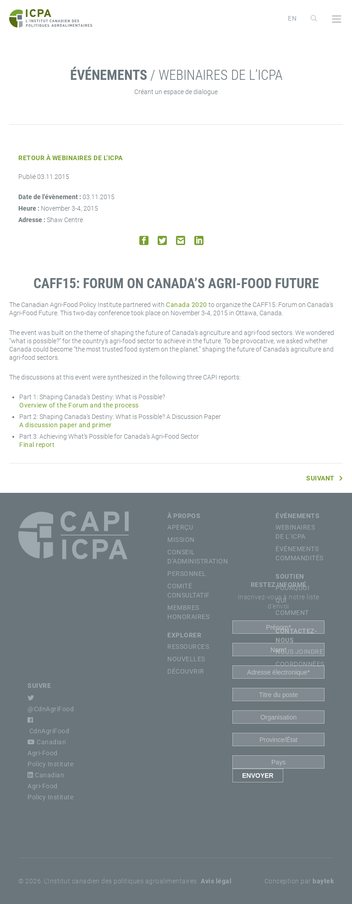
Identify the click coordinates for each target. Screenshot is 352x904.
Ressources (188, 646)
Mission (181, 539)
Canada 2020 (186, 304)
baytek (323, 881)
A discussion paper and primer (65, 425)
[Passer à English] (292, 18)
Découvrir (185, 671)
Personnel (186, 573)
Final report (37, 444)
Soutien (289, 576)
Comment (292, 612)
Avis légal (216, 881)
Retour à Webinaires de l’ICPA (70, 158)
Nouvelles (186, 659)
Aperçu (180, 527)
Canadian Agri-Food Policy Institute (50, 753)
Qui (281, 600)
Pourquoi (292, 588)
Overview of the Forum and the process (79, 405)
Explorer (184, 635)
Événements (297, 515)
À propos (183, 515)
